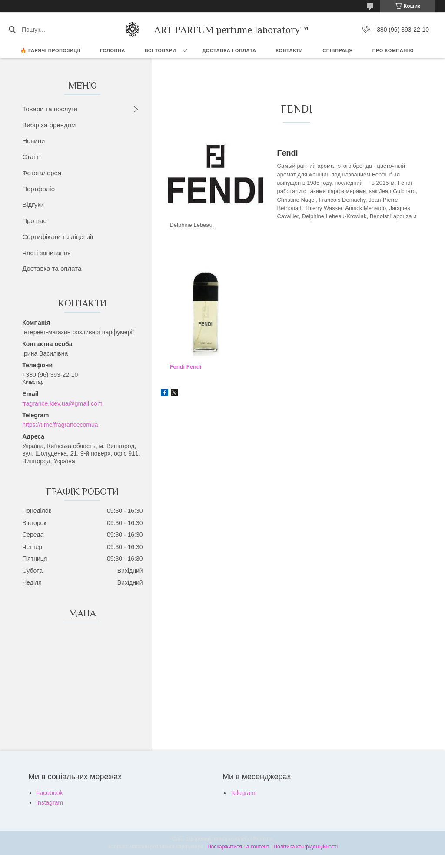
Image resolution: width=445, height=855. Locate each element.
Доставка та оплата (51, 268)
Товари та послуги (49, 109)
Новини (33, 140)
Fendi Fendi (185, 366)
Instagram (49, 802)
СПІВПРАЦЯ (337, 50)
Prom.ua (263, 839)
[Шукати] (12, 29)
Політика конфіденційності (305, 847)
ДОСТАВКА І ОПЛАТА (229, 50)
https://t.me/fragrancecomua (60, 424)
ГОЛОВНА (112, 50)
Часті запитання (46, 252)
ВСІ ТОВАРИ (160, 50)
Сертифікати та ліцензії (57, 236)
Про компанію (393, 50)
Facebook (49, 792)
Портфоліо (38, 189)
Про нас (34, 220)
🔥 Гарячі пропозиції (50, 50)
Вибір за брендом (49, 125)
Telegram (243, 792)
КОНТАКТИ (289, 50)
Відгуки (33, 204)
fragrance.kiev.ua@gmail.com (62, 403)
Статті (31, 156)
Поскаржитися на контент (238, 847)
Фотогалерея (41, 172)
